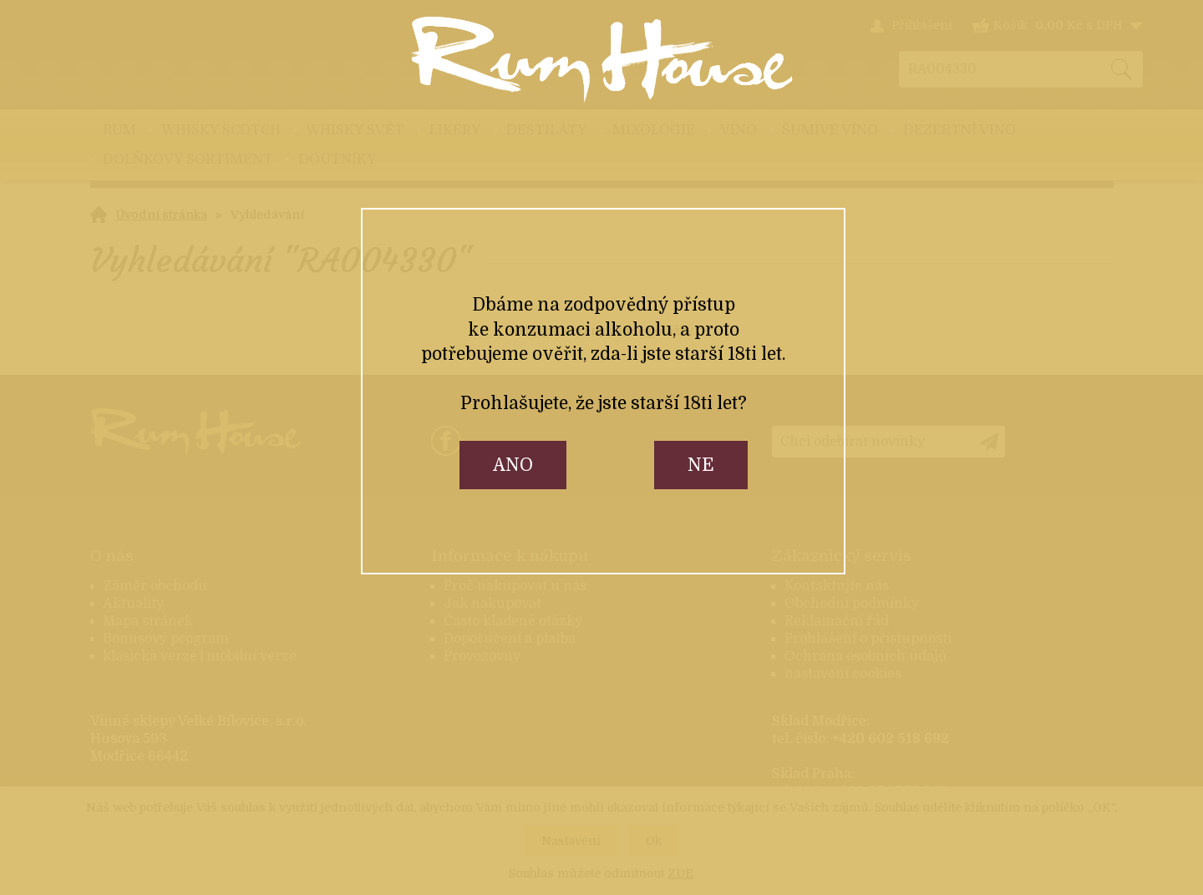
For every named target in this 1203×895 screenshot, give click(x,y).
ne (701, 465)
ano (513, 465)
